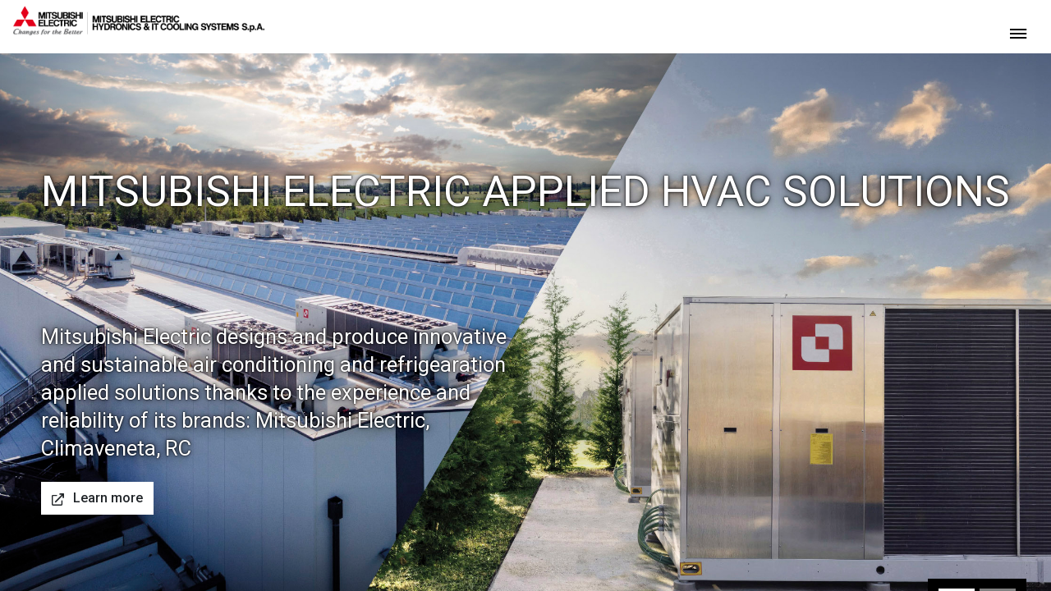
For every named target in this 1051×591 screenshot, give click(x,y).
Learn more (97, 498)
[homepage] (138, 28)
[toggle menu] (1018, 32)
